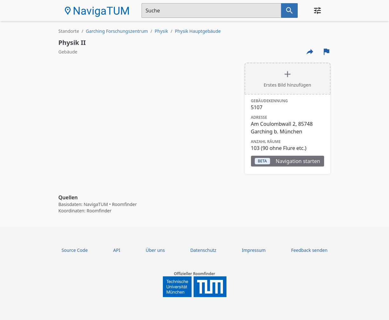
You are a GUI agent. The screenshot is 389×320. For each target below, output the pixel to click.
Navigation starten (287, 161)
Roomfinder (124, 204)
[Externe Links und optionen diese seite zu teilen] (309, 51)
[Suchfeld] (211, 11)
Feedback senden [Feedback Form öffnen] (309, 250)
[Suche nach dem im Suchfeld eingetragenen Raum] (289, 10)
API (116, 250)
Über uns (155, 250)
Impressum (254, 250)
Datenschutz (203, 250)
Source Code (74, 250)
